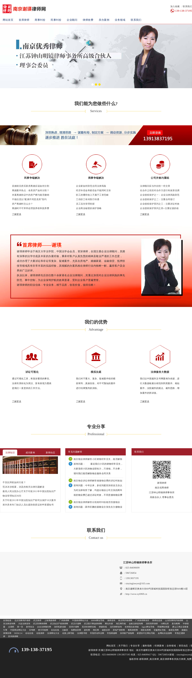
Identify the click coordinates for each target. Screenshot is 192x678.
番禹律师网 (132, 630)
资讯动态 (183, 646)
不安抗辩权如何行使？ (14, 482)
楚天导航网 (43, 630)
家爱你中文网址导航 (145, 633)
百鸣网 (32, 630)
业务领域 (120, 19)
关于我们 (123, 646)
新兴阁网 (175, 624)
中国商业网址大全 (18, 630)
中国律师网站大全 (80, 620)
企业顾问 (72, 19)
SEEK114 (18, 633)
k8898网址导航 (97, 620)
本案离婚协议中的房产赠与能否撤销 (30, 195)
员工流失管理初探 (85, 204)
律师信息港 (157, 620)
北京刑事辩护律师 (22, 620)
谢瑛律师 (93, 650)
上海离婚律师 (50, 620)
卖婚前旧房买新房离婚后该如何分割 (30, 186)
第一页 (20, 627)
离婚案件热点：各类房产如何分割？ (30, 190)
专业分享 (135, 646)
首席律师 (24, 19)
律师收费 (88, 19)
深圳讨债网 (73, 627)
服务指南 (147, 646)
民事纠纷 (56, 19)
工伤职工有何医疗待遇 (87, 199)
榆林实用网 (173, 630)
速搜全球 (105, 630)
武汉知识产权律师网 (59, 624)
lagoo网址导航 (148, 627)
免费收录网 (75, 630)
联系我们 (187, 6)
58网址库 (164, 624)
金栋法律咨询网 (135, 624)
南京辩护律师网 (125, 620)
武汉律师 (37, 620)
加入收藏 (175, 6)
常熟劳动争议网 (97, 633)
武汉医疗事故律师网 (93, 624)
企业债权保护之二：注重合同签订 (157, 199)
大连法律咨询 (24, 624)
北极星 (64, 630)
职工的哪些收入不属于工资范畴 (92, 195)
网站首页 (8, 19)
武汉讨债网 (76, 624)
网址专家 (108, 624)
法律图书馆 (82, 633)
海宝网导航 (120, 624)
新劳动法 (30, 627)
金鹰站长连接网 (164, 633)
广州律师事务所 (142, 620)
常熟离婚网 (112, 633)
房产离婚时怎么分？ (22, 204)
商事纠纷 (40, 19)
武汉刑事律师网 (40, 624)
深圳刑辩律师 (151, 624)
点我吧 (11, 627)
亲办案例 (104, 19)
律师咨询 (111, 620)
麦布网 (86, 630)
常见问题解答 (75, 452)
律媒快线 (102, 627)
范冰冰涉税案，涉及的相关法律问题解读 (23, 487)
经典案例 (159, 646)
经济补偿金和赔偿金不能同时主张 (93, 190)
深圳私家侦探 (59, 627)
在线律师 (40, 633)
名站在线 (55, 630)
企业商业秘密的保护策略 (89, 208)
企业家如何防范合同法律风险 (91, 186)
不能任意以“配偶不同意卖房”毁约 (29, 199)
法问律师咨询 (115, 627)
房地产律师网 (118, 630)
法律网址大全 (53, 633)
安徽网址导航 (159, 630)
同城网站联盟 (163, 627)
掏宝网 (95, 630)
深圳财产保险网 (127, 633)
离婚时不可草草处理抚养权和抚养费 (30, 208)
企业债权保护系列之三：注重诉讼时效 (160, 204)
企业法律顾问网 (43, 627)
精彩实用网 (145, 630)
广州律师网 (64, 620)
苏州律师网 (13, 636)
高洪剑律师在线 (88, 627)
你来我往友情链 (131, 627)
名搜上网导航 (68, 633)
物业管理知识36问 (12, 496)
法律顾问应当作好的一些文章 (155, 186)
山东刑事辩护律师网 (174, 620)
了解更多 (16, 214)
